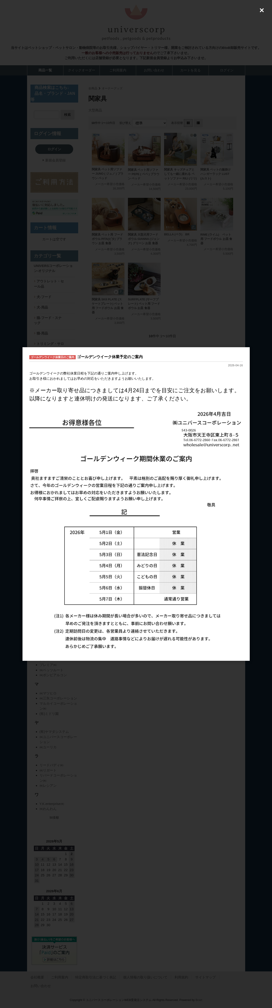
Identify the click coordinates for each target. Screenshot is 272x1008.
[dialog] (136, 504)
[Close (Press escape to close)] (261, 10)
